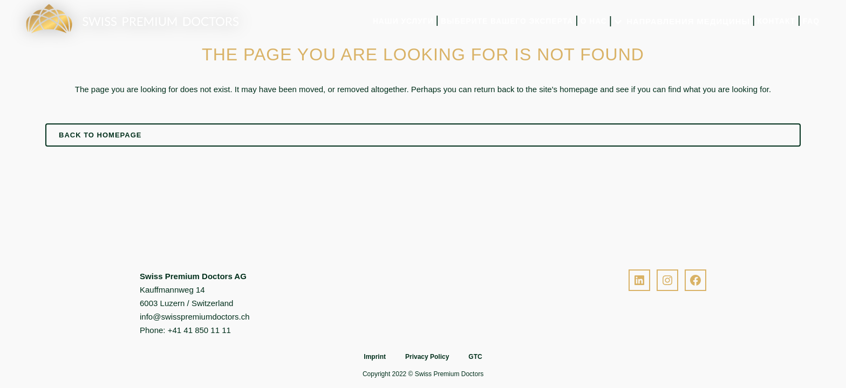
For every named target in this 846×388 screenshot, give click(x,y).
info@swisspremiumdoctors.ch (195, 316)
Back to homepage (100, 135)
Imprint (375, 357)
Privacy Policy (427, 357)
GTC (475, 357)
